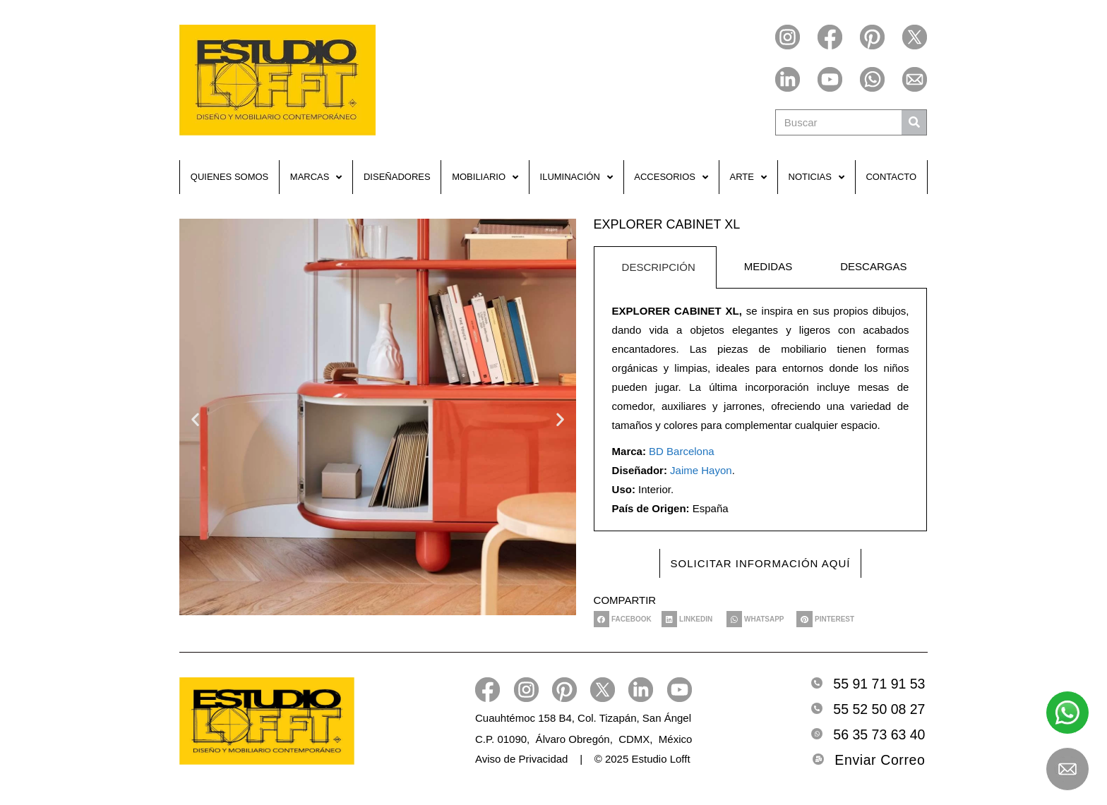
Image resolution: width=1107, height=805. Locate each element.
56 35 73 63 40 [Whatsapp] (879, 734)
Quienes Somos (230, 176)
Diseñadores (397, 176)
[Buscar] (914, 122)
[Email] (818, 759)
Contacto (891, 176)
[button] (195, 419)
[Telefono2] (816, 708)
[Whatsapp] (816, 733)
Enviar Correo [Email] (879, 760)
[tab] (655, 267)
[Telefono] (816, 683)
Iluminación (576, 177)
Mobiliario (485, 177)
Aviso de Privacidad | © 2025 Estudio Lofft (582, 759)
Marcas (316, 177)
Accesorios (671, 177)
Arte (748, 177)
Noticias (816, 177)
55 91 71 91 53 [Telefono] (879, 683)
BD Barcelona (681, 451)
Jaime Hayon (701, 470)
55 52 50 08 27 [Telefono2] (879, 709)
